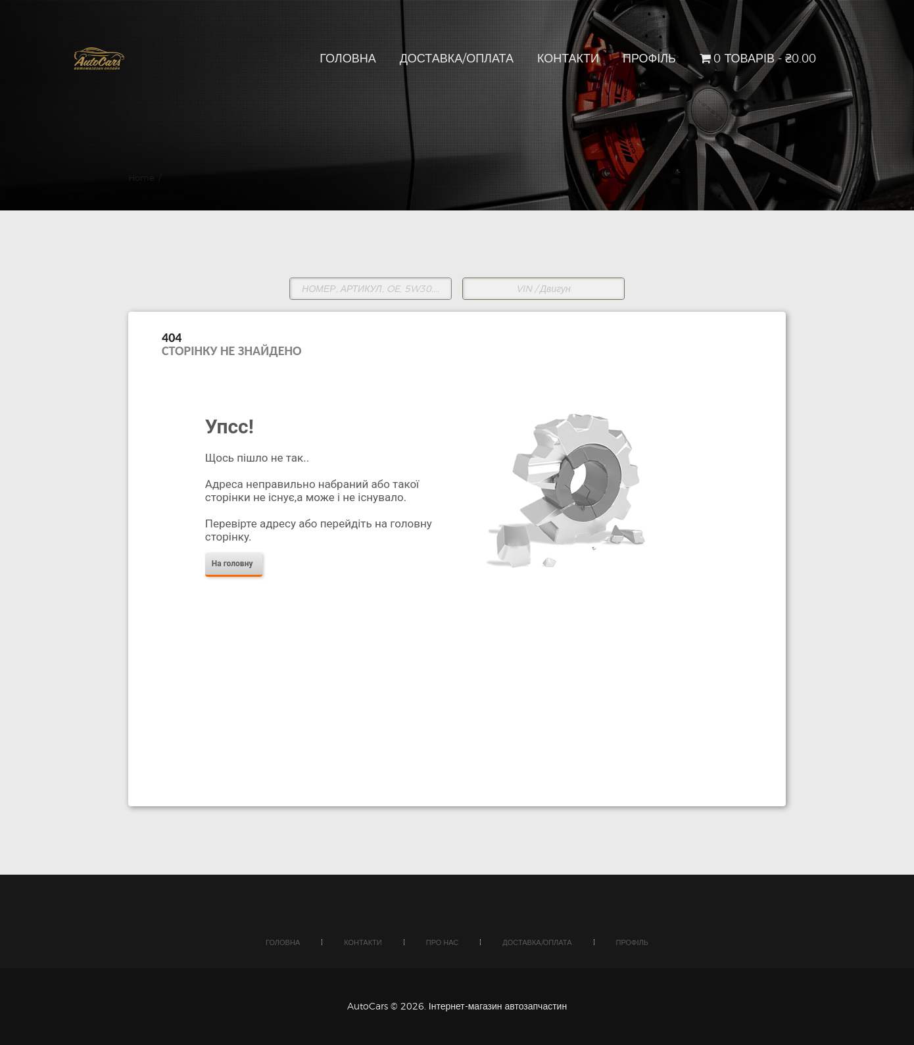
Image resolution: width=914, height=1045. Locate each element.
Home (141, 177)
